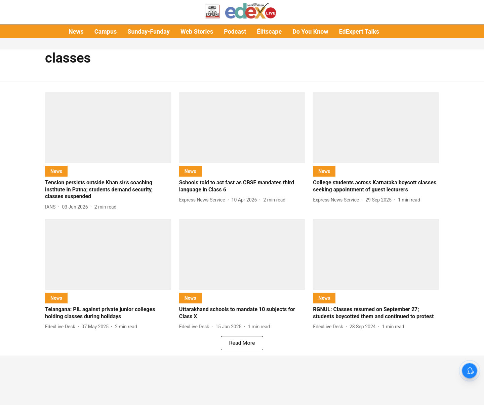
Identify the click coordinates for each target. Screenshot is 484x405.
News (76, 31)
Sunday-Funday (148, 31)
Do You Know (310, 31)
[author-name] (51, 207)
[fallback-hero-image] (108, 127)
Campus (105, 31)
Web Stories (196, 31)
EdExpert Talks (359, 31)
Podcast (235, 31)
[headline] (108, 189)
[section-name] (56, 171)
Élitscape (269, 31)
